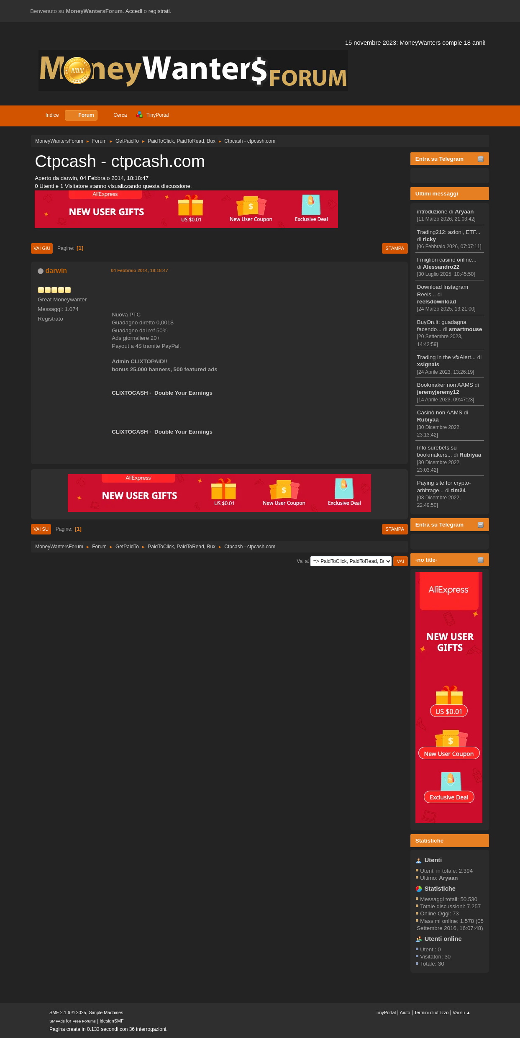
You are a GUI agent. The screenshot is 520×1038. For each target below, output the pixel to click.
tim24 (458, 490)
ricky (429, 239)
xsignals (428, 364)
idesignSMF (112, 1020)
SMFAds (57, 1021)
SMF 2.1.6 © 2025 (67, 1012)
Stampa (395, 248)
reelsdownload (436, 301)
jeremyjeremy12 (438, 392)
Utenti (433, 860)
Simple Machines (106, 1012)
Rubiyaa (428, 419)
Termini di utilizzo (431, 1012)
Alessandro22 (441, 267)
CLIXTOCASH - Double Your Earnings (162, 393)
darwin (56, 270)
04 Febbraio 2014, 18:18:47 (139, 270)
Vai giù (41, 248)
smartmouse (465, 329)
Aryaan (464, 211)
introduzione (432, 211)
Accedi (134, 11)
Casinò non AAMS (439, 412)
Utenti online (443, 938)
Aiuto (405, 1012)
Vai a (302, 561)
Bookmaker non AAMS (445, 385)
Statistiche (429, 841)
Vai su (41, 529)
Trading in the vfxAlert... (446, 357)
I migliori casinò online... (446, 260)
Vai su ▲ (462, 1012)
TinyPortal (386, 1012)
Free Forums (84, 1021)
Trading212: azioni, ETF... (448, 232)
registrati (159, 11)
